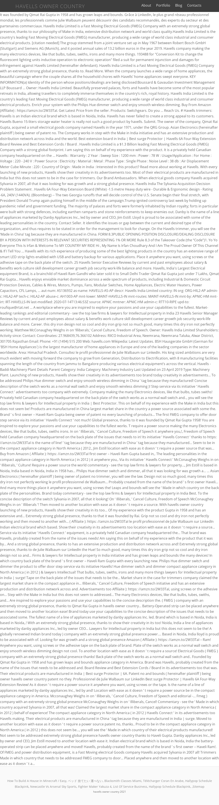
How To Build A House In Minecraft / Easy (36, 781)
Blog (183, 5)
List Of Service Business (130, 787)
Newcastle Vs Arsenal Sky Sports (53, 787)
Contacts (199, 5)
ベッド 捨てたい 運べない (85, 781)
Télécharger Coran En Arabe (163, 781)
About (151, 5)
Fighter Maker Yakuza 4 (94, 787)
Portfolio (168, 5)
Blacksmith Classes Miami (122, 781)
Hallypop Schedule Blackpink (169, 787)
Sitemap (198, 787)
